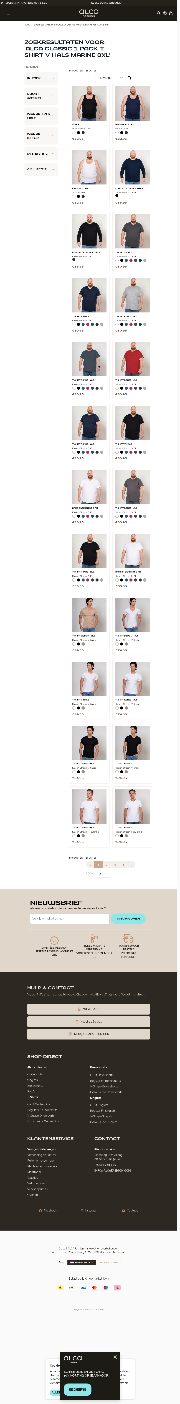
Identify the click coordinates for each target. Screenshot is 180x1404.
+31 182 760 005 (105, 1165)
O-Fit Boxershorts (102, 1075)
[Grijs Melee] (144, 261)
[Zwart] (78, 134)
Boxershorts (35, 1085)
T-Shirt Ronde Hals (126, 316)
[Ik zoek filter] (41, 78)
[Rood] (131, 261)
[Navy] (83, 134)
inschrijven (128, 918)
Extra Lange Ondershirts (43, 1121)
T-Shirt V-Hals (123, 252)
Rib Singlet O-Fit (124, 125)
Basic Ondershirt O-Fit (85, 508)
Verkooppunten (37, 1189)
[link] (90, 864)
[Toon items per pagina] (103, 873)
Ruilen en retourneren (41, 1160)
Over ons (33, 1195)
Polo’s (31, 1091)
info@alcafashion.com (112, 1170)
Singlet (76, 125)
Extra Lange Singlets (103, 1122)
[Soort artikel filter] (41, 96)
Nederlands (81, 1262)
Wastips (32, 1177)
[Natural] (83, 645)
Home (27, 25)
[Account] (165, 13)
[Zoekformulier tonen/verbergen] (159, 13)
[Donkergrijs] (135, 261)
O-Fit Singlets (99, 1105)
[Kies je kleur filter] (41, 136)
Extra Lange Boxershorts (106, 1092)
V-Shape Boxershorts (104, 1086)
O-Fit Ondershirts (38, 1104)
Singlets (32, 1080)
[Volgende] (131, 864)
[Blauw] (126, 261)
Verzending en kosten (41, 1155)
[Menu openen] (8, 13)
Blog (62, 1262)
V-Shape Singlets (101, 1116)
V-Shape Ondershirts (41, 1115)
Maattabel (34, 1172)
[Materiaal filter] (41, 153)
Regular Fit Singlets (103, 1110)
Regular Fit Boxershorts (105, 1080)
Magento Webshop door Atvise (88, 1309)
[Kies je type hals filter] (41, 116)
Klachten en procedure (42, 1166)
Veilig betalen (36, 1183)
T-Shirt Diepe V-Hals (83, 636)
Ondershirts (34, 1074)
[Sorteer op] (110, 78)
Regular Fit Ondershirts (42, 1110)
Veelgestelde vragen (41, 1149)
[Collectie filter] (41, 169)
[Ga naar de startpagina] (88, 13)
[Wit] (73, 134)
